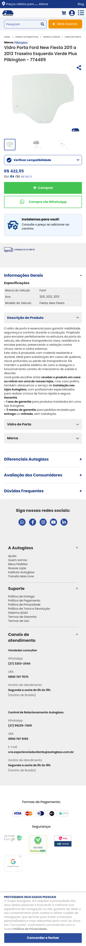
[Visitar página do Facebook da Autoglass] (32, 522)
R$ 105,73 (26, 176)
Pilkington (21, 42)
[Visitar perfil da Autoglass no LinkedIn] (64, 522)
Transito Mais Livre (21, 576)
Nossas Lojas (17, 568)
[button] (43, 317)
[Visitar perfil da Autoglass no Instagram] (43, 522)
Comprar (43, 188)
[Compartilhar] (78, 68)
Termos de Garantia (22, 617)
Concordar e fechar (43, 937)
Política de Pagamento (24, 600)
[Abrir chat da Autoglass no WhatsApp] (22, 522)
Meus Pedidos (18, 564)
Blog (81, 4)
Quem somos (17, 560)
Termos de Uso (18, 621)
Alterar (43, 4)
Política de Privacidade (24, 605)
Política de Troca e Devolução (29, 609)
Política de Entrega (21, 596)
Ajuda (12, 556)
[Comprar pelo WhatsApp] (43, 202)
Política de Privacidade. (30, 929)
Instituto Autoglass (21, 572)
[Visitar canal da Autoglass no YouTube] (53, 522)
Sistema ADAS (18, 613)
